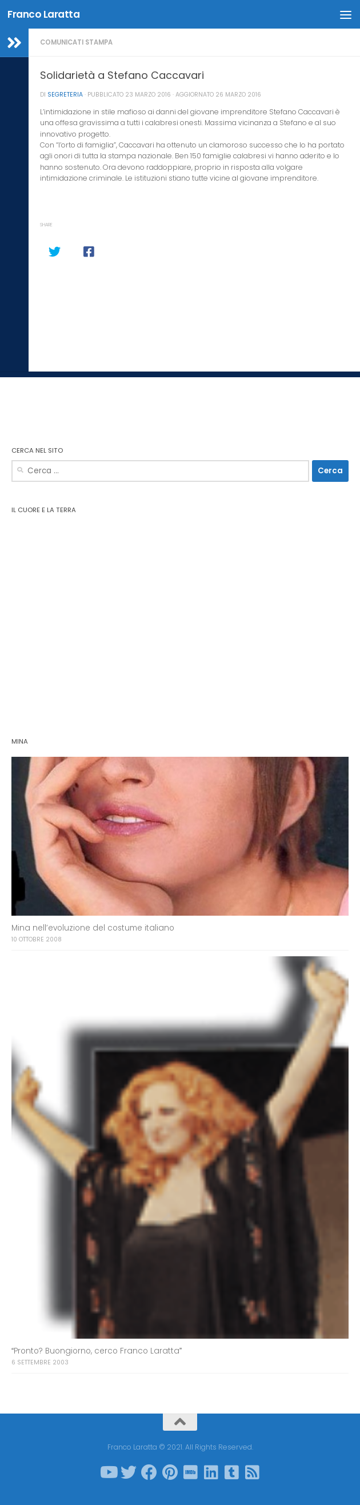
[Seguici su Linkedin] (211, 1472)
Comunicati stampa (76, 42)
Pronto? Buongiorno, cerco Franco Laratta (96, 1351)
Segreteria (65, 94)
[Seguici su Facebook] (149, 1472)
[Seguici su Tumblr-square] (231, 1472)
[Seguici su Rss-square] (252, 1472)
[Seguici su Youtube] (108, 1472)
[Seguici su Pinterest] (170, 1472)
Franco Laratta (43, 14)
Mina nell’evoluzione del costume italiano (92, 928)
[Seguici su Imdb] (190, 1472)
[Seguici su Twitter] (129, 1472)
